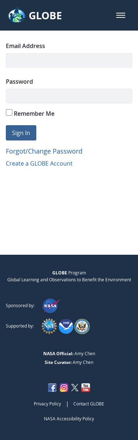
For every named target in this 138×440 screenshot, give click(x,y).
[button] (121, 15)
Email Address (25, 46)
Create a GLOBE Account (39, 163)
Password (19, 82)
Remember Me (30, 113)
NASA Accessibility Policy (69, 418)
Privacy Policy (47, 404)
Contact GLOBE (88, 404)
